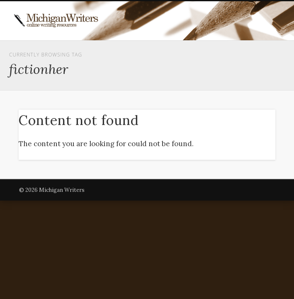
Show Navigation (244, 74)
